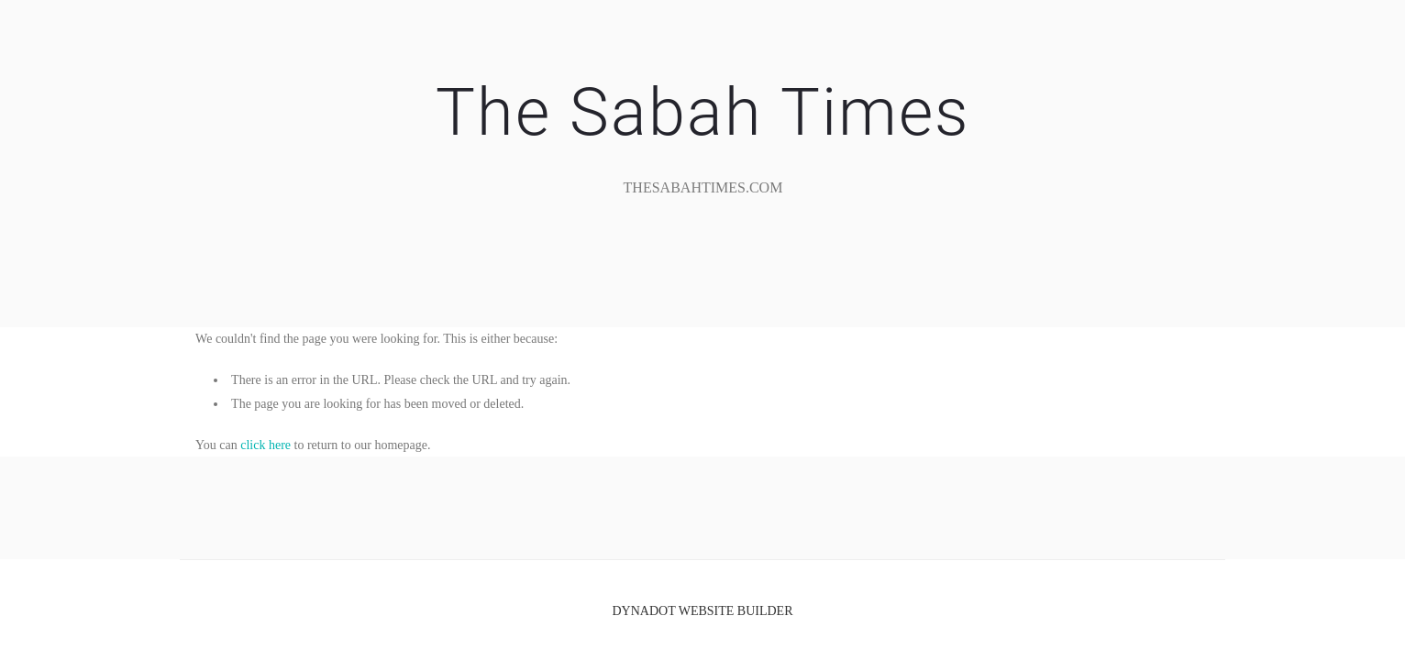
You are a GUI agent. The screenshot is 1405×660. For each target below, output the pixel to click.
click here (265, 445)
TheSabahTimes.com (703, 187)
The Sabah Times (702, 112)
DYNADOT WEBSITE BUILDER (702, 611)
